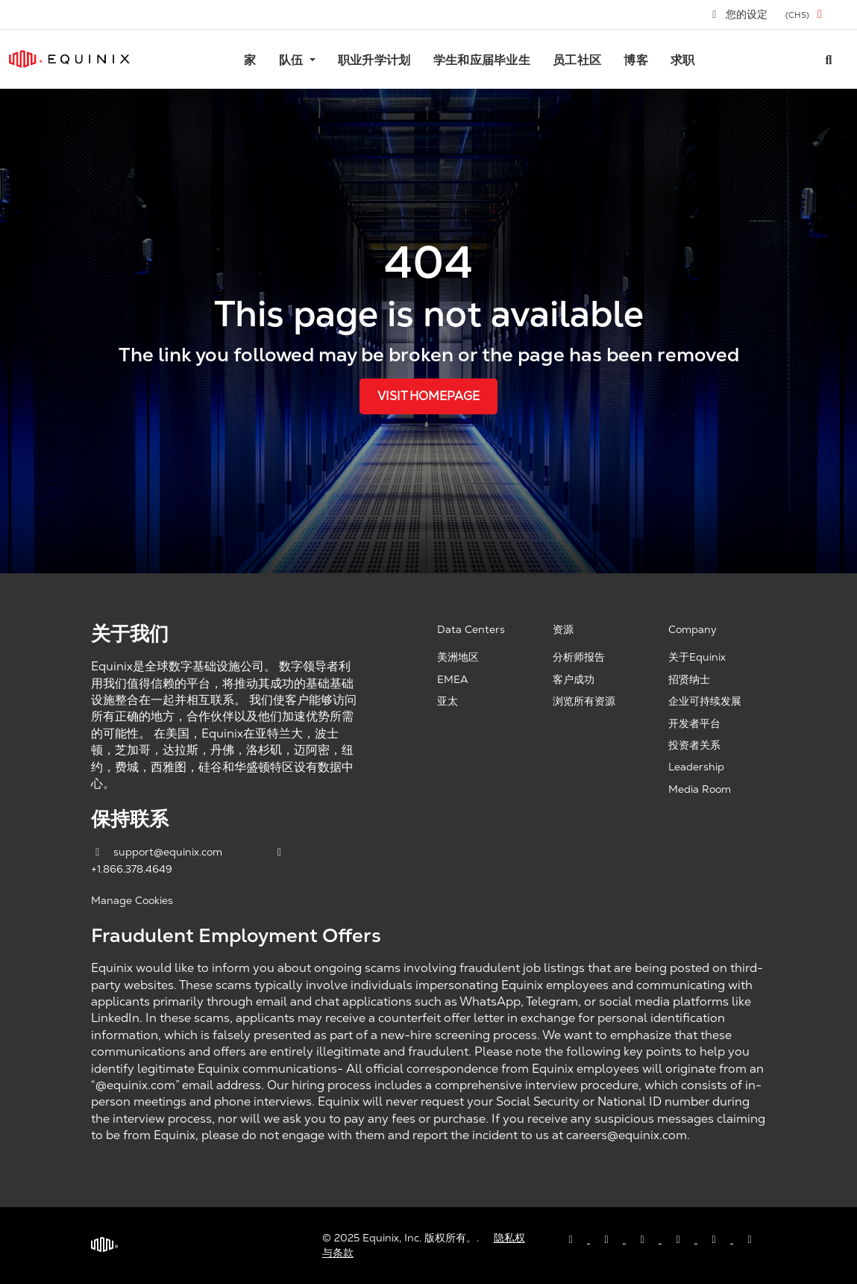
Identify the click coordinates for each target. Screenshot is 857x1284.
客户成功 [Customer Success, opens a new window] (573, 679)
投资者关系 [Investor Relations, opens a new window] (694, 745)
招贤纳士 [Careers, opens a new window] (689, 679)
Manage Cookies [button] (132, 900)
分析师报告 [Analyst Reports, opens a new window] (579, 657)
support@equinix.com (158, 851)
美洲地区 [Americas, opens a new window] (458, 657)
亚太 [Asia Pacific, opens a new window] (447, 701)
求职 (683, 60)
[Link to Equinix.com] (69, 59)
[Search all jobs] (828, 58)
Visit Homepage (428, 396)
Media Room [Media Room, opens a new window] (699, 789)
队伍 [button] (293, 60)
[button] (806, 14)
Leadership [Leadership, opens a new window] (696, 766)
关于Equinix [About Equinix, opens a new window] (697, 657)
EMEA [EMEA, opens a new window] (452, 679)
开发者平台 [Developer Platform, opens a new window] (694, 723)
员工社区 (577, 60)
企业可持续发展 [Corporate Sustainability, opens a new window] (704, 701)
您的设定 (739, 14)
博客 (636, 60)
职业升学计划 (374, 60)
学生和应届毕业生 (482, 60)
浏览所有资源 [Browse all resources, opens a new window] (584, 701)
